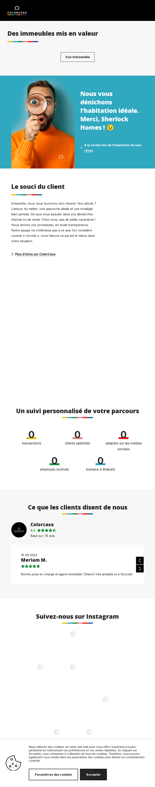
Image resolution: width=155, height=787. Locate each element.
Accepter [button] (93, 774)
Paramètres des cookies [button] (53, 774)
